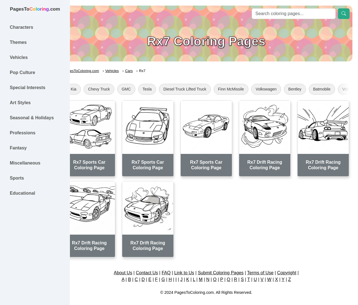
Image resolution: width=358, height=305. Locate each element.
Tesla (162, 89)
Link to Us (192, 266)
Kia (89, 89)
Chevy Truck (114, 89)
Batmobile (337, 89)
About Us (130, 266)
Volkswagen (281, 89)
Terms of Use (268, 266)
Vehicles (127, 71)
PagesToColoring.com (96, 71)
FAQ (173, 266)
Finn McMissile (247, 89)
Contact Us (154, 266)
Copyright (294, 266)
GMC (141, 89)
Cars (144, 71)
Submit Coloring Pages (228, 266)
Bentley (310, 89)
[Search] (294, 13)
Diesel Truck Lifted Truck (200, 89)
